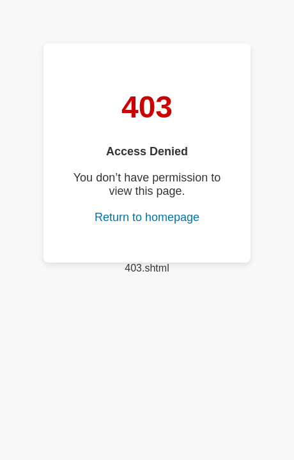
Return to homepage (147, 217)
